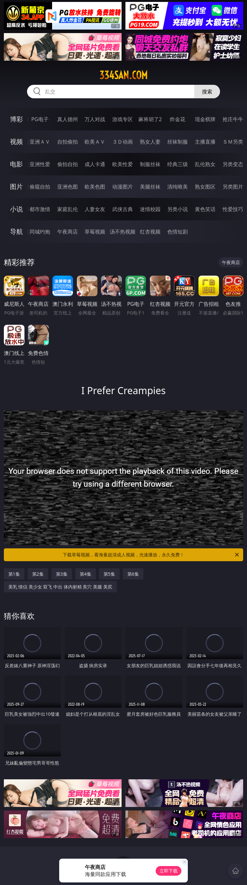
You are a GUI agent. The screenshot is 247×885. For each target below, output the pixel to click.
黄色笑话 (205, 209)
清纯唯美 (177, 186)
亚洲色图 (67, 186)
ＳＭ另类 (233, 141)
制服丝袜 (150, 164)
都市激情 (40, 209)
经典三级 (177, 164)
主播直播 (205, 141)
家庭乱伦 (67, 209)
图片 (16, 186)
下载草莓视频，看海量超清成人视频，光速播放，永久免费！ (151, 555)
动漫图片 (122, 186)
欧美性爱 (122, 164)
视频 (16, 141)
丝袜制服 (177, 141)
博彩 (16, 119)
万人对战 (95, 119)
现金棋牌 (205, 119)
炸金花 (177, 119)
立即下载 (169, 871)
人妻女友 (95, 209)
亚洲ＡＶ (40, 141)
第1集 (14, 574)
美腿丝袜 (150, 186)
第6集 (133, 574)
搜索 (207, 91)
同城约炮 (40, 231)
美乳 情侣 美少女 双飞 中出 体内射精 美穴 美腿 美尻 (60, 587)
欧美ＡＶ (95, 141)
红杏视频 (150, 231)
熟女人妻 (150, 141)
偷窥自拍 (40, 186)
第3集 (62, 574)
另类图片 (233, 186)
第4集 (85, 574)
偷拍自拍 (67, 164)
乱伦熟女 (205, 164)
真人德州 (67, 119)
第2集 (38, 574)
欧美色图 (95, 186)
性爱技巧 (233, 209)
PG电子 (39, 119)
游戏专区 (122, 119)
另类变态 (233, 164)
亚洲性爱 (40, 164)
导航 (16, 231)
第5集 (109, 574)
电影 (16, 164)
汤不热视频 (122, 231)
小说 (16, 209)
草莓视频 (95, 231)
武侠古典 (122, 209)
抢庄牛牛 (233, 119)
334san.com (123, 75)
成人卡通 (95, 164)
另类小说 (177, 209)
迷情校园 (150, 209)
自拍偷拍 (67, 141)
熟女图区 (205, 186)
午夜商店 (67, 231)
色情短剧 (177, 231)
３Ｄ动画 (122, 141)
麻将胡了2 (150, 119)
